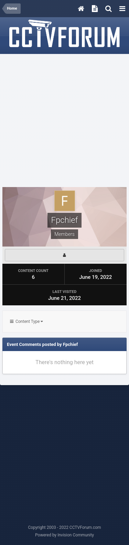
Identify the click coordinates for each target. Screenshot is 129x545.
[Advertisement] (64, 120)
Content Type (26, 321)
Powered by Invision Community (64, 535)
